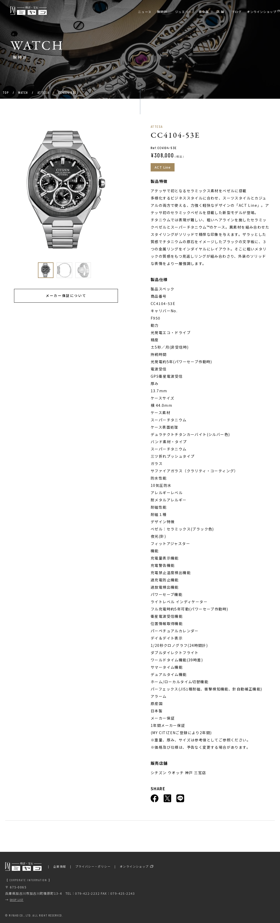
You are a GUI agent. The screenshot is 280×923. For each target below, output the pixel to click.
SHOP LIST (17, 899)
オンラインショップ (134, 866)
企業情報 (59, 866)
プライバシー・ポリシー (93, 866)
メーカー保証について (66, 295)
